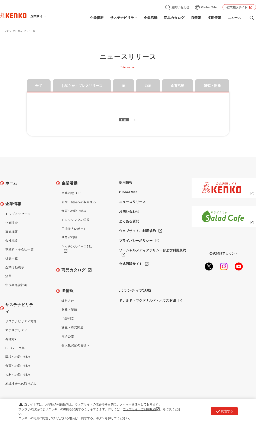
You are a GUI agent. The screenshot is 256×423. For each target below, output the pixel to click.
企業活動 (150, 18)
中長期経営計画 (16, 285)
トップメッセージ (18, 214)
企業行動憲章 (14, 267)
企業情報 (97, 18)
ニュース (234, 18)
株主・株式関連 (72, 327)
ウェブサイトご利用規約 (137, 231)
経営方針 (67, 300)
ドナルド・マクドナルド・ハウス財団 (147, 300)
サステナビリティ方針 (21, 321)
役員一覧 (11, 258)
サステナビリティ (123, 18)
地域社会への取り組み (21, 383)
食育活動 (177, 86)
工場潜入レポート (74, 228)
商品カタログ (174, 18)
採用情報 (214, 18)
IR (123, 86)
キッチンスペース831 (76, 246)
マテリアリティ (16, 330)
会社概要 (11, 240)
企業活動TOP (70, 193)
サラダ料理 (69, 237)
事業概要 (11, 231)
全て (38, 86)
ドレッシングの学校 (75, 220)
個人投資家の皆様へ (75, 345)
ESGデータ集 (15, 348)
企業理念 (11, 222)
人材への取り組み (18, 374)
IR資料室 (67, 318)
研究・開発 (212, 86)
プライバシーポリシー (136, 240)
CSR (148, 86)
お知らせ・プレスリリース (81, 86)
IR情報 (196, 18)
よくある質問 (129, 221)
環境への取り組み (18, 356)
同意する (224, 411)
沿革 (8, 276)
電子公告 (67, 336)
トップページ (8, 31)
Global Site (209, 7)
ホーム (11, 183)
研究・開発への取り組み (78, 202)
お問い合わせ (180, 7)
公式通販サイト (236, 7)
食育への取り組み (18, 365)
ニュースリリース (132, 202)
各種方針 (11, 339)
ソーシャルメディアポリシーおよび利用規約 (152, 250)
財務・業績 (69, 309)
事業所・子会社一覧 (19, 249)
